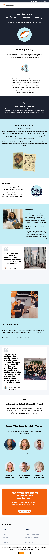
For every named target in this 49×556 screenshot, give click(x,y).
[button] (45, 6)
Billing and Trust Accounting (32, 534)
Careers (5, 534)
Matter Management (30, 542)
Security (5, 540)
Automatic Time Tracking (31, 532)
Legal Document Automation (32, 537)
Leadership (5, 537)
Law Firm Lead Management (32, 540)
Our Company (6, 532)
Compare (5, 542)
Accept (21, 553)
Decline (28, 553)
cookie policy (30, 549)
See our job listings (24, 511)
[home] (9, 5)
